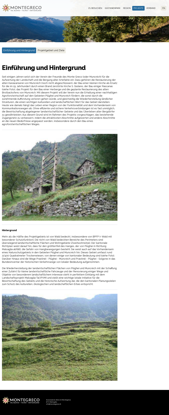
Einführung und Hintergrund (19, 50)
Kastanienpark (112, 8)
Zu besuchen (95, 8)
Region (127, 8)
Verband (151, 8)
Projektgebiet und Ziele (51, 50)
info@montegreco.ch (53, 404)
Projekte (138, 8)
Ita (163, 8)
